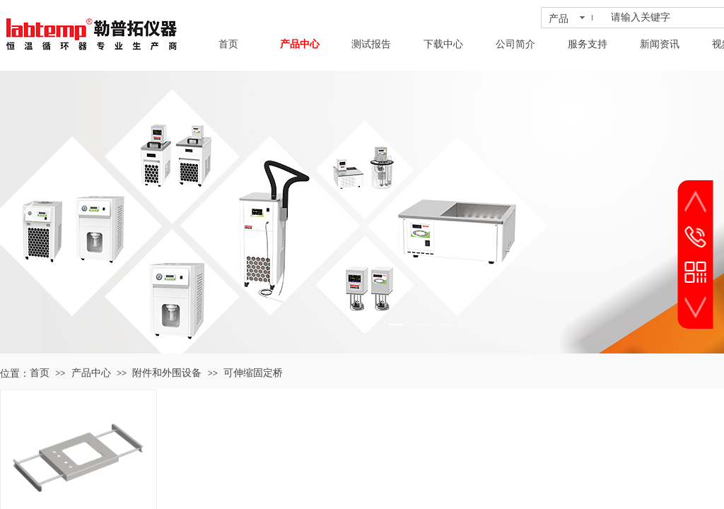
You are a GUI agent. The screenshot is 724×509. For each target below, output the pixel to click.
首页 (228, 44)
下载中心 (443, 44)
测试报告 (371, 44)
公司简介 (515, 44)
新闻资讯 (659, 44)
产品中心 (300, 44)
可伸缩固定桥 (253, 373)
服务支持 (587, 44)
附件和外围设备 (167, 373)
